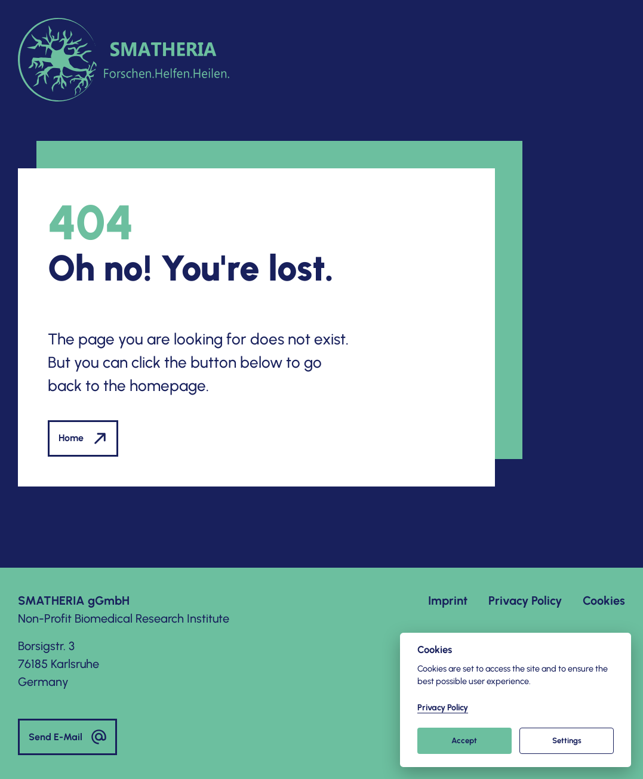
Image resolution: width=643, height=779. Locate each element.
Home (83, 438)
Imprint (447, 600)
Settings (567, 740)
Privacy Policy (525, 600)
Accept (464, 740)
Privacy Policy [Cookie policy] (442, 707)
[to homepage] (123, 59)
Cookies (604, 600)
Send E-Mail (67, 736)
